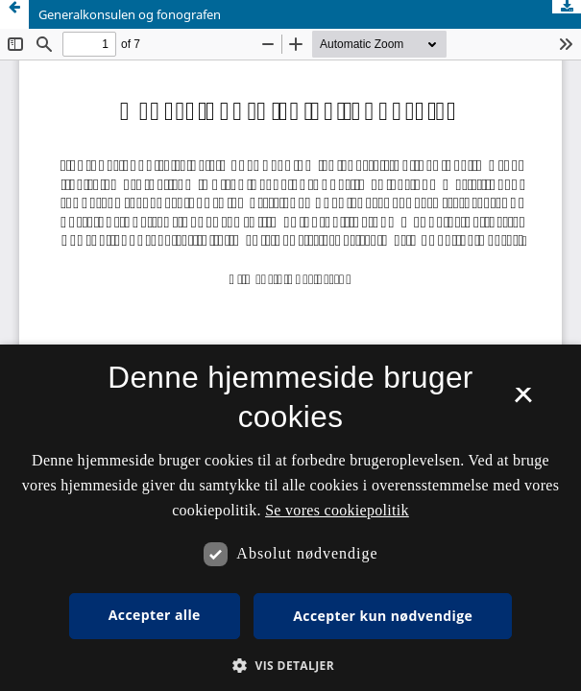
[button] (290, 666)
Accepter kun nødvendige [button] (382, 616)
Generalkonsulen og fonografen (129, 14)
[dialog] (290, 518)
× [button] (523, 401)
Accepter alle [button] (155, 615)
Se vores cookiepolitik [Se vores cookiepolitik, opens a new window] (337, 510)
